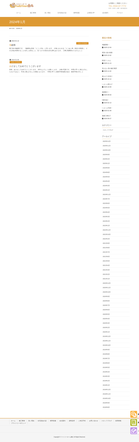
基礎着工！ (105, 92)
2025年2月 (106, 159)
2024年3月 (106, 185)
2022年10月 (107, 234)
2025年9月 (106, 154)
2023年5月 (106, 208)
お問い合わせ (93, 421)
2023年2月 (106, 221)
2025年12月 (107, 141)
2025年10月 (107, 150)
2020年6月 (106, 310)
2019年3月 (106, 376)
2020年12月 (107, 283)
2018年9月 (106, 403)
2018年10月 (107, 398)
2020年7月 (106, 305)
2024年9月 (106, 168)
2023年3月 (106, 216)
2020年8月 (106, 301)
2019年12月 (107, 336)
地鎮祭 (12, 45)
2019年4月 (106, 372)
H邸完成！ (105, 100)
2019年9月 (106, 349)
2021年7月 (106, 252)
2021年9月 (106, 243)
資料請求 (72, 421)
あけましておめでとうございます (25, 66)
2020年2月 (106, 327)
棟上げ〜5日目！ (107, 76)
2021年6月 (106, 256)
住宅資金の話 (42, 421)
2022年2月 (106, 239)
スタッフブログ (82, 43)
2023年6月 (106, 203)
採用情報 (118, 421)
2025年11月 (107, 146)
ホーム (13, 421)
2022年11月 (107, 230)
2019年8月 (106, 354)
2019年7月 (106, 358)
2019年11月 (107, 341)
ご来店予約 (82, 421)
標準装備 (53, 421)
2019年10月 (107, 345)
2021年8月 (106, 247)
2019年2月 (106, 381)
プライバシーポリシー (18, 423)
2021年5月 (106, 261)
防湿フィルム (106, 60)
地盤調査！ (105, 45)
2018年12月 (107, 389)
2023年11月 (107, 194)
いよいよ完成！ (107, 108)
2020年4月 (106, 318)
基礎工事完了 (106, 116)
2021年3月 (106, 270)
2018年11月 (107, 394)
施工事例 (22, 421)
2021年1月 (106, 279)
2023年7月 (106, 199)
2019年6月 (106, 363)
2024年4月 (106, 181)
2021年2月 (106, 274)
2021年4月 (106, 265)
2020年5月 (106, 314)
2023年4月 (106, 212)
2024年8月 (106, 172)
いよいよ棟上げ (107, 84)
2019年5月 (106, 367)
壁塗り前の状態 (107, 52)
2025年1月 (106, 163)
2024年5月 (106, 177)
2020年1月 (106, 332)
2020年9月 (106, 296)
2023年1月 (106, 225)
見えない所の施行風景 (109, 68)
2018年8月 (106, 407)
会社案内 (62, 421)
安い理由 (31, 421)
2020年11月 (107, 287)
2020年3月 (106, 323)
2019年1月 (106, 385)
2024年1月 (106, 190)
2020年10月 (107, 292)
